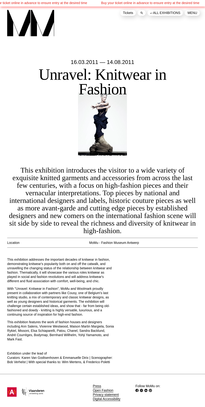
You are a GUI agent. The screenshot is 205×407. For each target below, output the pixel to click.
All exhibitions (166, 13)
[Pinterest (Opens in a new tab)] (150, 391)
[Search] (142, 13)
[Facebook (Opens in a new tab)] (137, 391)
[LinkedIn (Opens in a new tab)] (146, 391)
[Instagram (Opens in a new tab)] (141, 391)
